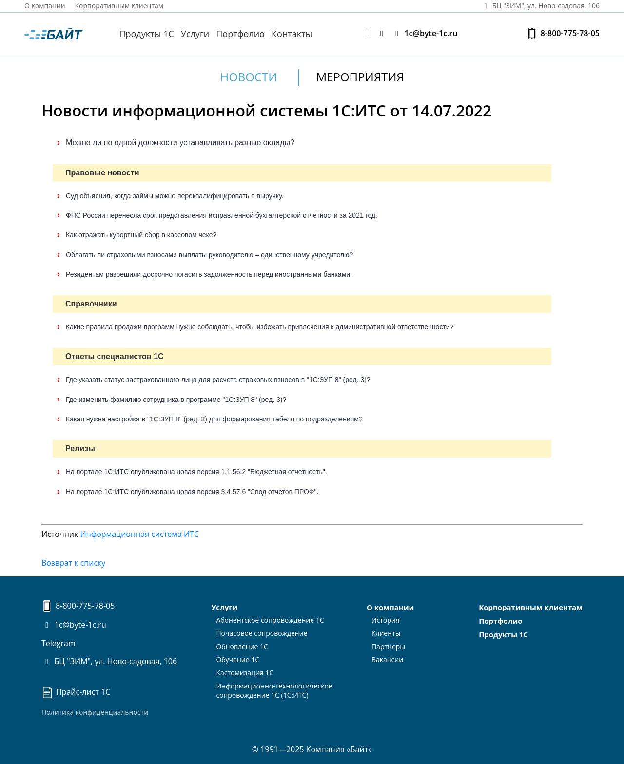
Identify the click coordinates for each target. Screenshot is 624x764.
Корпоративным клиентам (119, 5)
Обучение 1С (237, 659)
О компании (44, 5)
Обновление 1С (242, 646)
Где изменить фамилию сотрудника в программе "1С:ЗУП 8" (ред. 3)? (176, 399)
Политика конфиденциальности (94, 712)
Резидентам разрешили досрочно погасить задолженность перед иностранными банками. (209, 274)
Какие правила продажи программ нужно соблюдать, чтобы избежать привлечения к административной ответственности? (259, 327)
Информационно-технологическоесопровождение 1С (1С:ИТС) (274, 690)
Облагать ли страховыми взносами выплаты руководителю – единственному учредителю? (209, 255)
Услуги (195, 33)
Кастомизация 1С (244, 672)
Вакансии (387, 659)
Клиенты (386, 633)
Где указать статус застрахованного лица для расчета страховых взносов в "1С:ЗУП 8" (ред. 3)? (218, 379)
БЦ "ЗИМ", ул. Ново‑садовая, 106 (540, 5)
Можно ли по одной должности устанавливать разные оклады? (180, 142)
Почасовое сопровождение (261, 633)
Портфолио (240, 33)
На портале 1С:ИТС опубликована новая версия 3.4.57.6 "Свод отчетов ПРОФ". (192, 492)
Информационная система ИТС (139, 534)
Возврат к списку (73, 562)
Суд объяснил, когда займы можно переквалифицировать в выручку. (175, 196)
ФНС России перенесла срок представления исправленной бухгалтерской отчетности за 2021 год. (221, 215)
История (385, 620)
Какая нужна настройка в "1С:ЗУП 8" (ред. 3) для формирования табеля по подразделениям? (214, 419)
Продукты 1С (146, 33)
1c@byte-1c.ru (424, 33)
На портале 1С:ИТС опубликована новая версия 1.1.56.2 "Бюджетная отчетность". (196, 472)
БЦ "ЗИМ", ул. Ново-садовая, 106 (109, 661)
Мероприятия (360, 77)
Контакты (292, 33)
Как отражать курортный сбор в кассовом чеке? (141, 235)
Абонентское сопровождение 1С (270, 620)
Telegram (58, 643)
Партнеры (388, 646)
